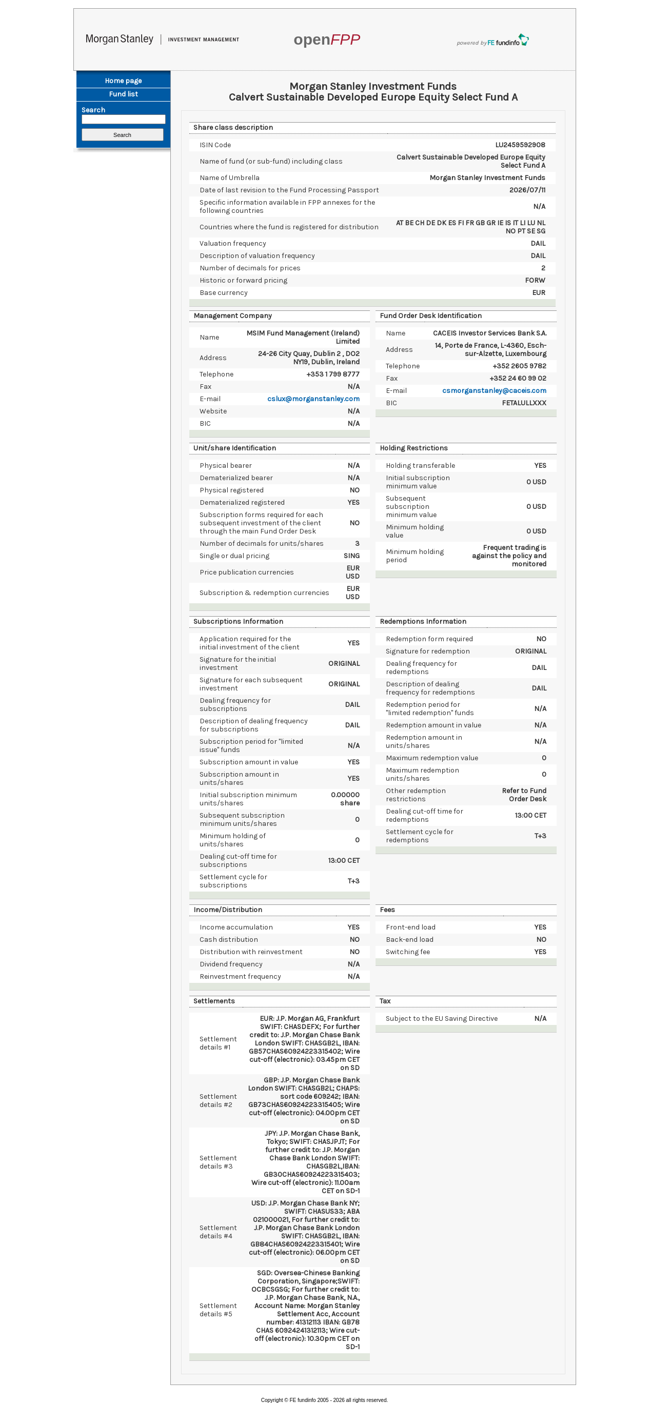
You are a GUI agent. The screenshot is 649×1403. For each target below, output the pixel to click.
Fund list (123, 94)
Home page (123, 80)
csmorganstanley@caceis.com (494, 390)
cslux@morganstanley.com (313, 398)
